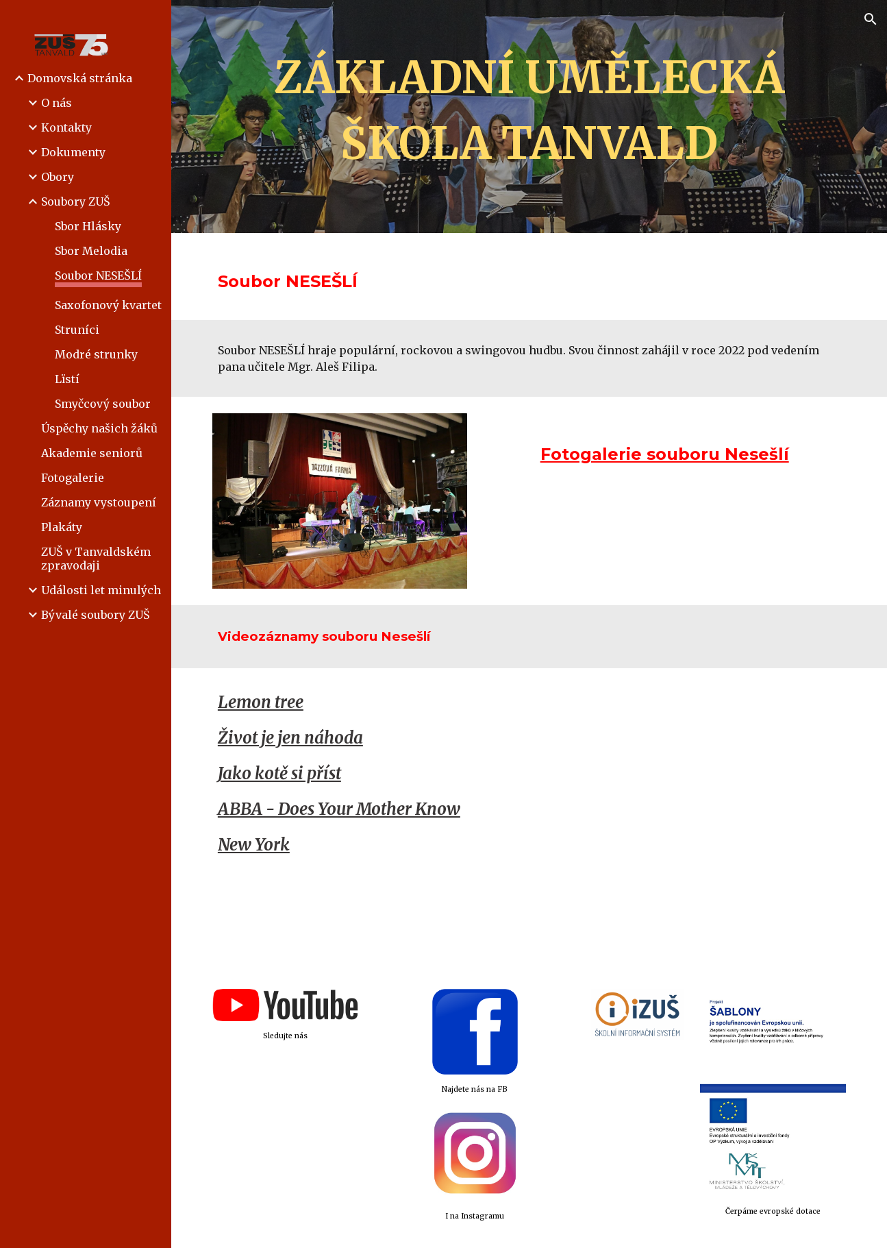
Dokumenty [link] (73, 152)
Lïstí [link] (67, 379)
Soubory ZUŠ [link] (75, 201)
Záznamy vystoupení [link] (98, 502)
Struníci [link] (77, 330)
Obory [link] (57, 177)
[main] (529, 116)
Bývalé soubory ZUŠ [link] (95, 615)
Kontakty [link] (66, 127)
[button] (870, 19)
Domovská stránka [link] (79, 78)
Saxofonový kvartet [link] (108, 305)
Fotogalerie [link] (72, 478)
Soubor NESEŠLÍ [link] (98, 275)
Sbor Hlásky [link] (88, 226)
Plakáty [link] (61, 527)
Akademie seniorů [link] (91, 453)
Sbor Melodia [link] (91, 251)
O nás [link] (56, 103)
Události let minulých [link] (101, 590)
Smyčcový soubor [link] (103, 404)
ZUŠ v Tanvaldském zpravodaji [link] (96, 558)
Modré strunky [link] (96, 354)
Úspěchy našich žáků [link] (99, 428)
